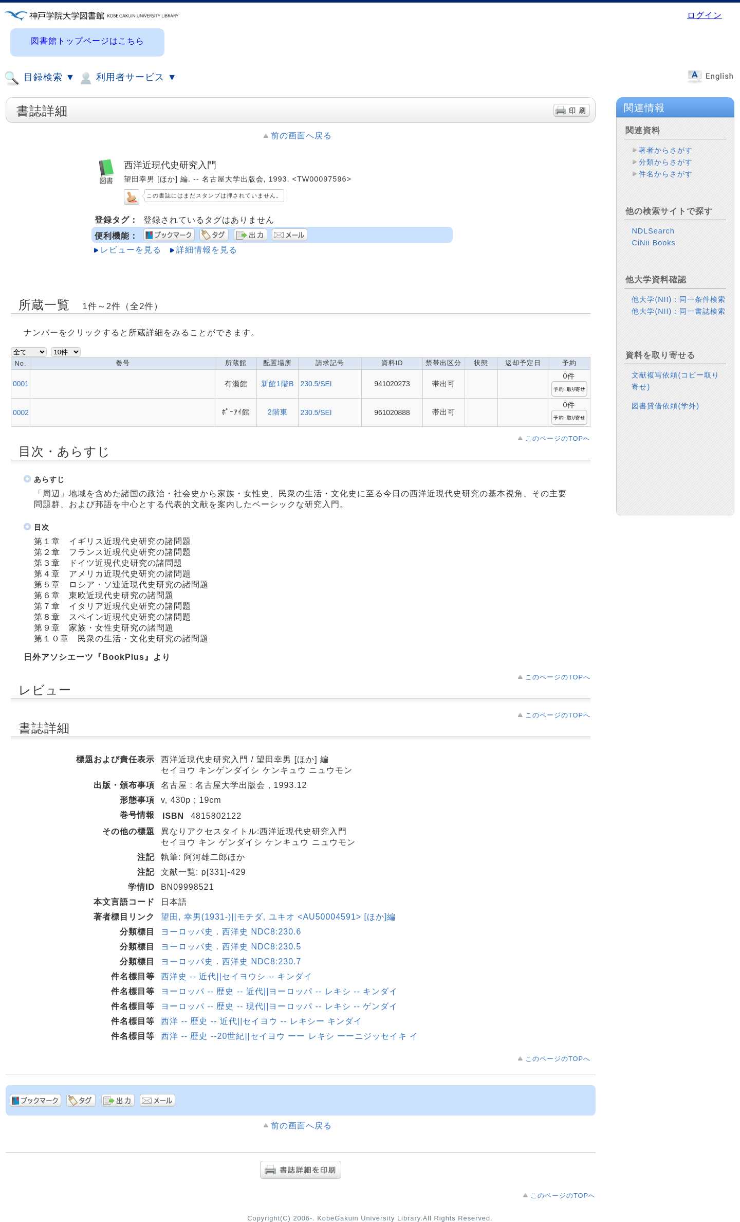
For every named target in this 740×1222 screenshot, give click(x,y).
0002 (21, 412)
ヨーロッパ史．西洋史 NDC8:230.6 (231, 931)
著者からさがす (666, 150)
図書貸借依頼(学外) (665, 414)
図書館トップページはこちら (87, 41)
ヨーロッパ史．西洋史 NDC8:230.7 (231, 961)
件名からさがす (666, 174)
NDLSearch (653, 239)
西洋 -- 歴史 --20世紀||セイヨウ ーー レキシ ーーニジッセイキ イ (290, 1036)
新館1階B (277, 384)
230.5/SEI (315, 384)
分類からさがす (666, 162)
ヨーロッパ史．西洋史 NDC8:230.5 (231, 946)
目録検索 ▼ (39, 78)
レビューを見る (130, 249)
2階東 (278, 412)
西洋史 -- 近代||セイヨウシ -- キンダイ (236, 976)
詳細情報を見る (206, 249)
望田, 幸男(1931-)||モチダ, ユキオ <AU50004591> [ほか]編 (278, 916)
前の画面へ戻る (301, 135)
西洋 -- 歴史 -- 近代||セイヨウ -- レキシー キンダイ (261, 1021)
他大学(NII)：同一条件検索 (679, 307)
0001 (21, 384)
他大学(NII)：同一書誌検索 (679, 319)
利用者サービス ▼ (127, 78)
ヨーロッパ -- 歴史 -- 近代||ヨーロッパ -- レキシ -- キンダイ (279, 991)
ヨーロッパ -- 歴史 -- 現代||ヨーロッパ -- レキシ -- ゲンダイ (279, 1006)
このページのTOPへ (557, 438)
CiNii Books (653, 251)
